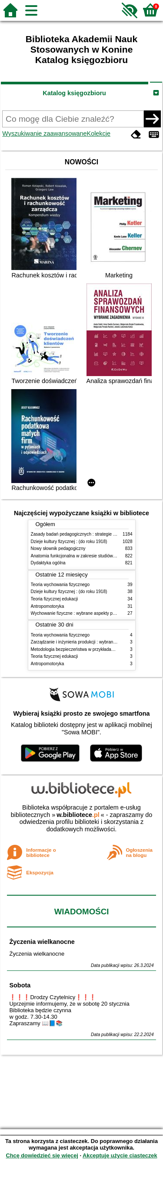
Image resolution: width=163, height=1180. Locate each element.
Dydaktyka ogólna (48, 562)
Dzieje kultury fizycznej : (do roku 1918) (69, 541)
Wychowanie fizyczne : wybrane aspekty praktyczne (81, 613)
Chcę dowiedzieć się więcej (42, 1155)
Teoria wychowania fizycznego (60, 584)
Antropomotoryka (47, 606)
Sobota (19, 985)
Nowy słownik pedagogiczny (58, 548)
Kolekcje (98, 133)
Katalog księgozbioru (74, 93)
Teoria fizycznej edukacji (54, 599)
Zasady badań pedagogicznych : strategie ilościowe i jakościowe (93, 534)
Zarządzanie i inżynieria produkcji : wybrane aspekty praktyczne (93, 642)
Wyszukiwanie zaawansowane (44, 133)
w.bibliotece (78, 814)
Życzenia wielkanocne (41, 941)
